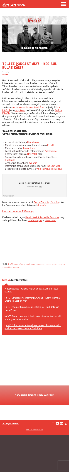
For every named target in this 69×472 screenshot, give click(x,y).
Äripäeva (20, 110)
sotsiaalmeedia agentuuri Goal (28, 107)
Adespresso (50, 151)
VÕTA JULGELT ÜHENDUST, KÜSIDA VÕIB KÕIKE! (34, 395)
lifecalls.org (33, 142)
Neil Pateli (32, 154)
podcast (41, 264)
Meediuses (50, 220)
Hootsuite (10, 160)
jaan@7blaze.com (10, 424)
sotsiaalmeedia (51, 264)
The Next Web (53, 166)
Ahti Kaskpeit (35, 220)
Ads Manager (13, 264)
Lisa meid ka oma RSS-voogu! (18, 211)
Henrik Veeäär (32, 217)
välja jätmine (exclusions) (49, 169)
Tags (25, 280)
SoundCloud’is (41, 202)
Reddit (50, 145)
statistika (61, 264)
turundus (16, 267)
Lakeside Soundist (49, 217)
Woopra (33, 163)
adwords (21, 264)
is (41, 205)
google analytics (31, 264)
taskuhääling (7, 267)
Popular (6, 280)
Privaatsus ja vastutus (34, 429)
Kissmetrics (28, 148)
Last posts (16, 280)
